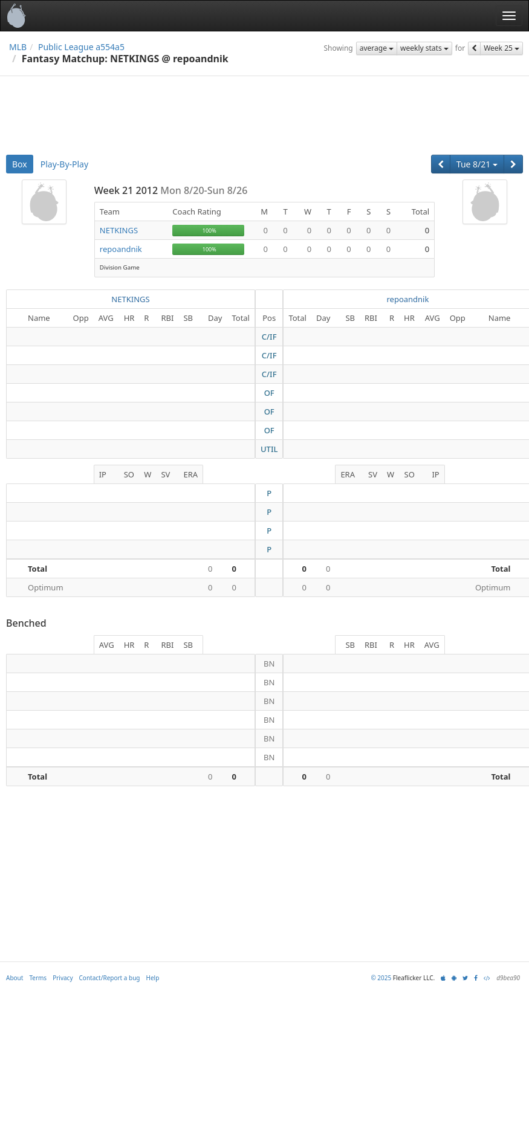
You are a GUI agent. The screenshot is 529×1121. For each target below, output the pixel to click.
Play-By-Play (64, 164)
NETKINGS (119, 230)
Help (153, 978)
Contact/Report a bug (109, 978)
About (14, 978)
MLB (18, 47)
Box (19, 164)
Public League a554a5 (81, 47)
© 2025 (381, 978)
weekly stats (424, 48)
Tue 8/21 (477, 164)
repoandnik (121, 249)
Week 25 (501, 48)
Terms (38, 978)
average (377, 48)
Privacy (63, 978)
